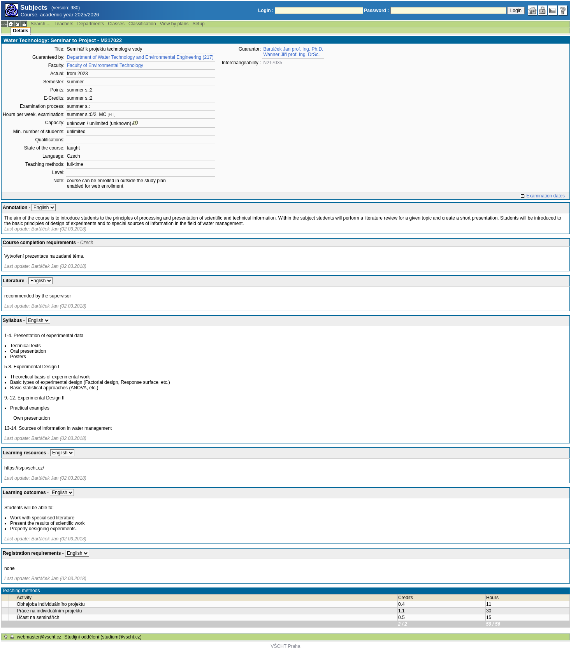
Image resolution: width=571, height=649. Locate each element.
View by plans (174, 23)
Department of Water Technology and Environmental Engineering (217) (140, 57)
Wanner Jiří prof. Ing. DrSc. (291, 54)
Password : (376, 10)
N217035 (272, 62)
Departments (90, 23)
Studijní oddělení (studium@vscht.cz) (103, 637)
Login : (266, 10)
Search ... (40, 23)
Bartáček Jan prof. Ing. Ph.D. (293, 49)
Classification (142, 23)
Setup (198, 23)
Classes (116, 23)
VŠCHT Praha (285, 646)
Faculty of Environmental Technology (105, 65)
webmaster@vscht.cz (39, 637)
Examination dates (545, 196)
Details (20, 30)
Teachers (64, 23)
